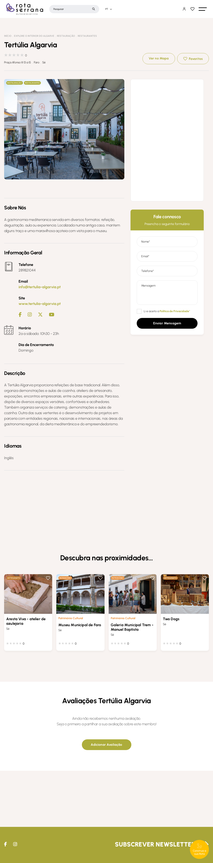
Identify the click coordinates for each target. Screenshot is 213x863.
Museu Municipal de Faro (79, 625)
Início (7, 35)
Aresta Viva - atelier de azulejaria (26, 621)
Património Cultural (70, 618)
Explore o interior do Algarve (34, 35)
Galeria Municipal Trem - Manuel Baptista (132, 627)
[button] (203, 9)
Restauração (66, 35)
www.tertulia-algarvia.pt (40, 303)
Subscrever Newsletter (155, 844)
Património (65, 578)
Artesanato (13, 578)
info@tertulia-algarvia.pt (40, 287)
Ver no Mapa (159, 58)
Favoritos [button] (196, 59)
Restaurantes (87, 35)
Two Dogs (171, 619)
